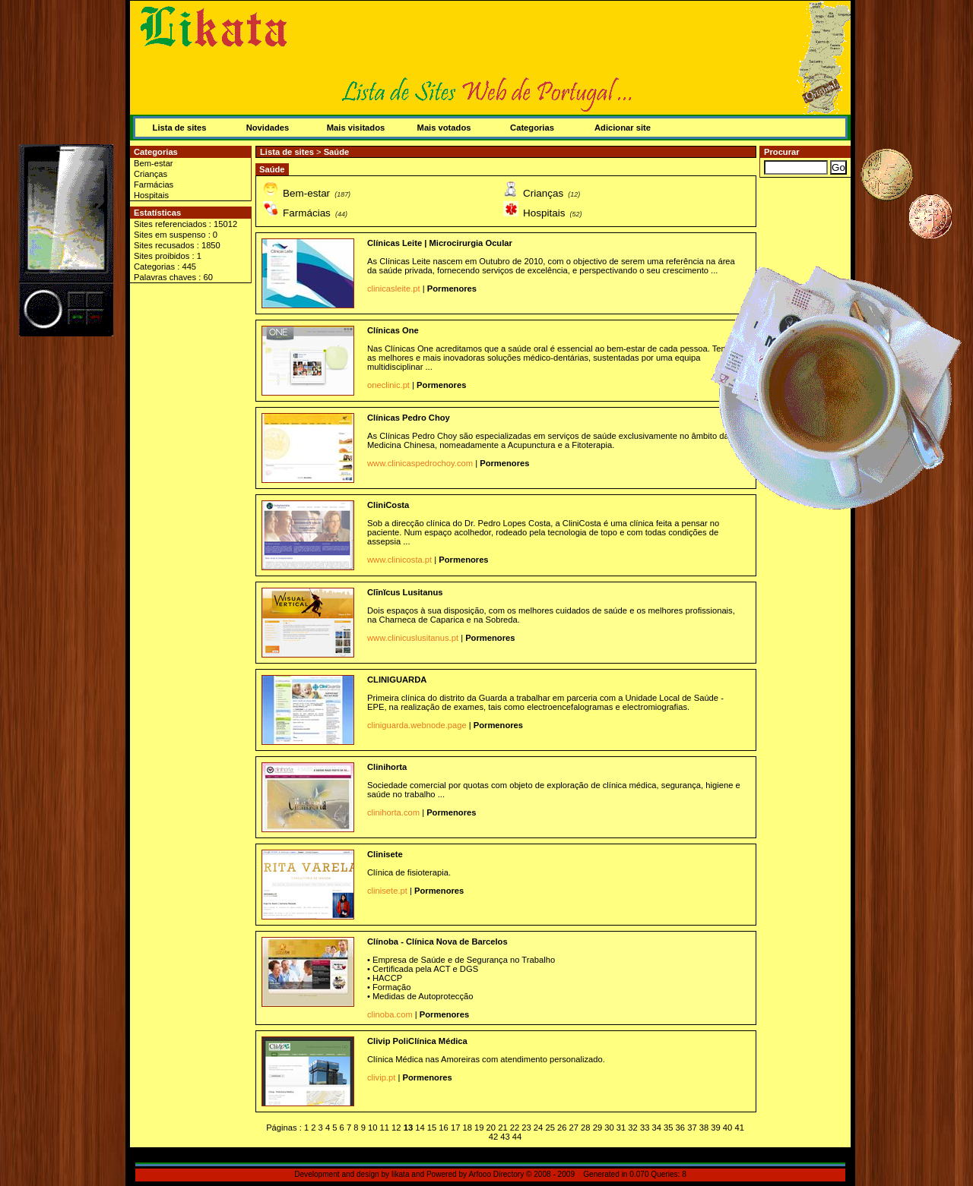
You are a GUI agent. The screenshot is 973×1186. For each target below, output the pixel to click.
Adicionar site (622, 127)
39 (715, 1127)
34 (656, 1127)
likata (400, 1174)
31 (621, 1127)
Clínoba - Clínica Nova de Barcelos (437, 941)
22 (514, 1127)
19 (478, 1127)
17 (455, 1127)
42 (493, 1136)
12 (396, 1127)
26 (561, 1127)
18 (466, 1127)
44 (516, 1136)
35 (668, 1127)
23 (526, 1127)
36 (680, 1127)
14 (419, 1127)
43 (504, 1136)
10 (372, 1127)
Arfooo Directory (496, 1174)
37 (691, 1127)
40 (727, 1127)
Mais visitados (356, 127)
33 (644, 1127)
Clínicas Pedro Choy (408, 417)
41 (738, 1127)
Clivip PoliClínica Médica (417, 1041)
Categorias (532, 127)
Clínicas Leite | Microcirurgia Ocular (439, 243)
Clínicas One (393, 330)
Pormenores (452, 288)
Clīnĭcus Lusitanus (404, 592)
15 (431, 1127)
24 (538, 1127)
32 (632, 1127)
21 (502, 1127)
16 (443, 1127)
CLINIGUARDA (396, 679)
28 (585, 1127)
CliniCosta (388, 504)
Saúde (337, 151)
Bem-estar (153, 163)
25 (549, 1127)
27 (573, 1127)
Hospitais (151, 195)
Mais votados (444, 127)
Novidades (268, 127)
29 (597, 1127)
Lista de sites (180, 127)
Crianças (150, 173)
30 (608, 1127)
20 (491, 1127)
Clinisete (385, 854)
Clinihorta (387, 766)
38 (703, 1127)
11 (384, 1127)
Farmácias (153, 184)
